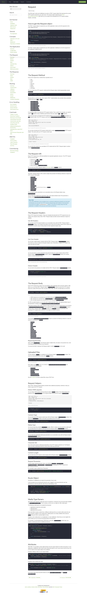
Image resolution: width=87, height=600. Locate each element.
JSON (11, 80)
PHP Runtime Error (14, 109)
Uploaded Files (13, 63)
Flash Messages (13, 144)
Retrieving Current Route (15, 117)
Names (11, 94)
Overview (12, 48)
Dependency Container (15, 43)
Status (11, 75)
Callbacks (12, 89)
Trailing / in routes (14, 114)
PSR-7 (11, 40)
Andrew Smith (34, 587)
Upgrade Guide (13, 25)
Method (11, 58)
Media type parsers (14, 69)
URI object (48, 167)
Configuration (13, 50)
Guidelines (12, 152)
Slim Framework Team (57, 587)
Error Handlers (13, 104)
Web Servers (13, 26)
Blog (10, 1)
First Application (13, 33)
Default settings (13, 52)
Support (22, 1)
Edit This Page (31, 10)
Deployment (12, 28)
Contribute (28, 1)
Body (11, 62)
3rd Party (12, 145)
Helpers (12, 65)
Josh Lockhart (28, 587)
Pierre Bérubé (46, 587)
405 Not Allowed (13, 107)
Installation (12, 23)
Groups (11, 95)
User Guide (15, 1)
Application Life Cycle (14, 38)
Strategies (12, 90)
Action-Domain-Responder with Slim (17, 133)
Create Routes (13, 87)
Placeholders (13, 92)
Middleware (12, 42)
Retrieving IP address (14, 116)
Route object (13, 67)
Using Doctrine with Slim (15, 121)
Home (11, 21)
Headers (12, 60)
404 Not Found (13, 106)
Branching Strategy (14, 150)
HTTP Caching (13, 140)
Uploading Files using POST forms (16, 130)
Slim (3, 1)
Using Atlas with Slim (14, 122)
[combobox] (16, 15)
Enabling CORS (13, 124)
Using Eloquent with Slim (15, 119)
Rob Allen (40, 587)
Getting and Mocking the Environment (15, 127)
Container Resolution (14, 99)
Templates (12, 138)
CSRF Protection (13, 142)
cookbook (34, 377)
